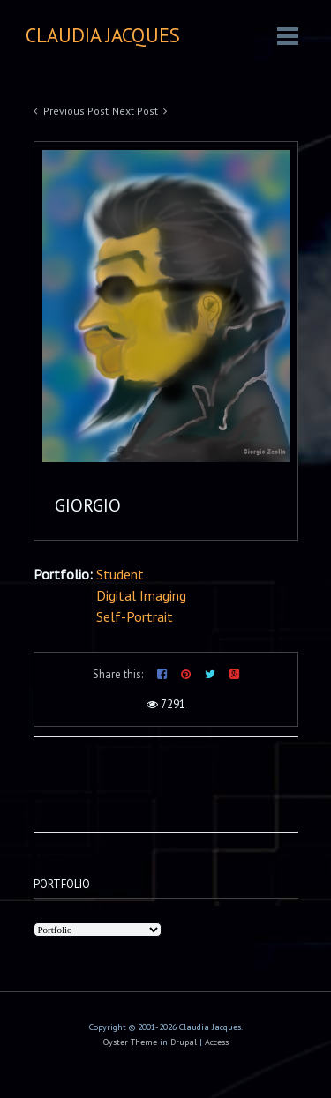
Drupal (183, 1042)
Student (120, 574)
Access (217, 1042)
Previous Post (76, 110)
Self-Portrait (134, 616)
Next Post (135, 110)
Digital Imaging (141, 595)
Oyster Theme (130, 1042)
